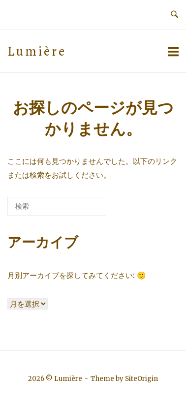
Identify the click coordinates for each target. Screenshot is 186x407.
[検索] (84, 210)
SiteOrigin (141, 379)
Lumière (36, 51)
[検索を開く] (174, 14)
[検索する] (56, 206)
